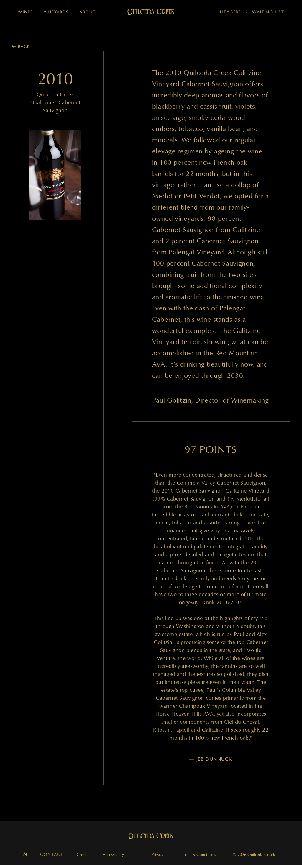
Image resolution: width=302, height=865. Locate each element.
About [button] (87, 11)
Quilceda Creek (151, 836)
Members (230, 11)
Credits (83, 854)
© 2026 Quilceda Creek (254, 854)
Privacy (158, 854)
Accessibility (113, 854)
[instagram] (25, 854)
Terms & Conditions (198, 854)
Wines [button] (25, 11)
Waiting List (268, 11)
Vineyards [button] (56, 11)
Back (24, 46)
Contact (51, 854)
